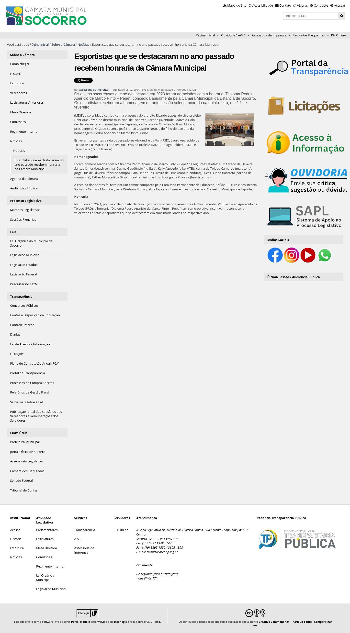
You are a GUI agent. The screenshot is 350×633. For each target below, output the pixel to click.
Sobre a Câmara (63, 44)
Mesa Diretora (46, 548)
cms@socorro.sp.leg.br (162, 552)
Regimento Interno (50, 566)
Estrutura (17, 548)
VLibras (302, 5)
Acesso (15, 530)
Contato (285, 5)
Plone (156, 621)
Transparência (21, 296)
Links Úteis (18, 433)
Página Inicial (205, 35)
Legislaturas (45, 539)
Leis (13, 232)
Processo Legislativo (25, 200)
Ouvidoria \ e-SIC (233, 35)
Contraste (321, 5)
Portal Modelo (80, 621)
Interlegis (120, 621)
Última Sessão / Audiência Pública (293, 277)
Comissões (44, 557)
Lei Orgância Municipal (45, 577)
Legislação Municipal (51, 589)
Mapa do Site (236, 5)
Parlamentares (46, 530)
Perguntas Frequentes (309, 35)
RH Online (338, 35)
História (16, 539)
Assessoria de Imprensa (269, 35)
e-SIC (78, 539)
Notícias (83, 44)
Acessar (339, 5)
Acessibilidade (262, 5)
